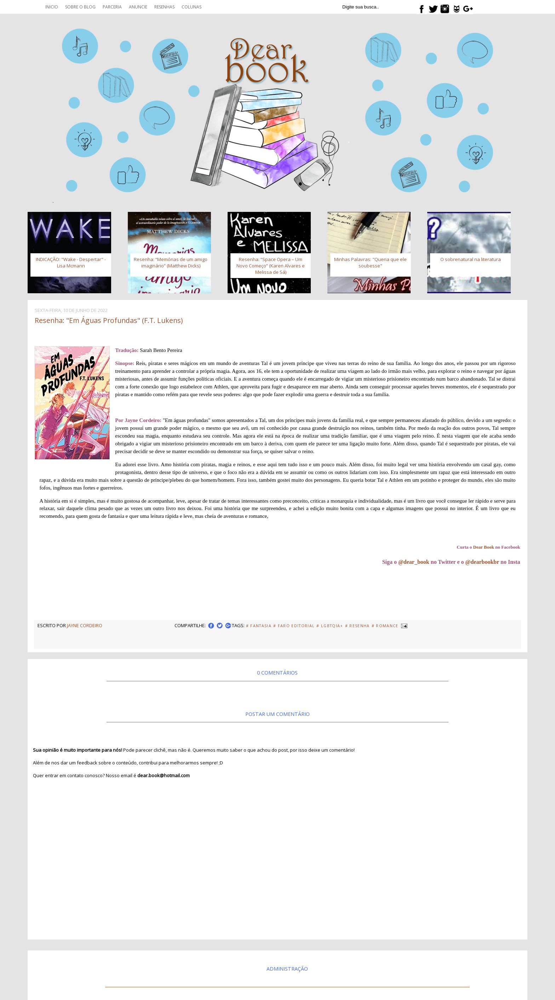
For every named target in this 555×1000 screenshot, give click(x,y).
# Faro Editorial (294, 625)
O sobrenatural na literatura (470, 259)
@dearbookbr (482, 562)
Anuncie (138, 7)
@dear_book (413, 562)
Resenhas (164, 7)
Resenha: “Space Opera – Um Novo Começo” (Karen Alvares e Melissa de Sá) (270, 265)
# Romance (385, 625)
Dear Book (483, 547)
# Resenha (357, 625)
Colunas (191, 7)
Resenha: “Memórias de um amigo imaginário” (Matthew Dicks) (170, 262)
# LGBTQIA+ (329, 625)
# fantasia (258, 625)
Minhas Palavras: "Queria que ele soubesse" (370, 262)
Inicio (51, 7)
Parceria (112, 7)
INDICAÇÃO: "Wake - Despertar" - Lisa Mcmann (71, 262)
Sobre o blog (80, 7)
